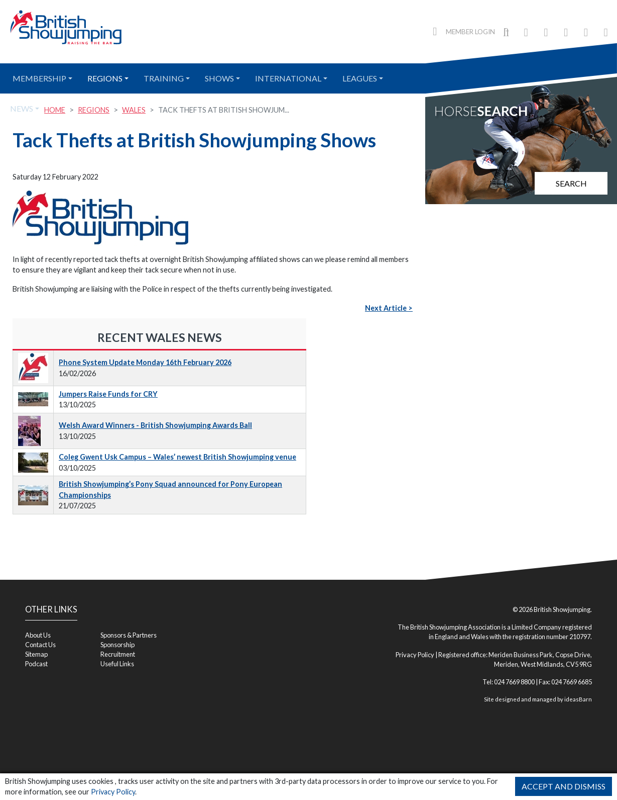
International (288, 78)
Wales (134, 110)
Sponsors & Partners (128, 635)
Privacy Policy (113, 791)
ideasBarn (578, 699)
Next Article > (389, 308)
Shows (219, 78)
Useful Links (117, 664)
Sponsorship (117, 645)
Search (571, 183)
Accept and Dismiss (563, 786)
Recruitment (117, 654)
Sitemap (36, 654)
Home (54, 110)
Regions (104, 78)
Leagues (359, 78)
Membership (39, 78)
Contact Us (40, 645)
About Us (38, 635)
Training (164, 78)
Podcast (36, 664)
